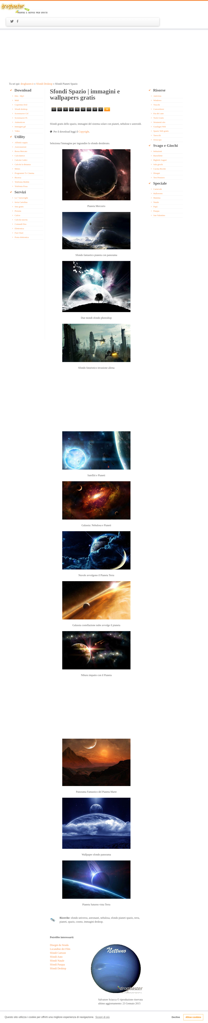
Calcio (17, 202)
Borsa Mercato (21, 138)
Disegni (156, 160)
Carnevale (157, 176)
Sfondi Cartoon (57, 939)
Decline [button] (176, 1017)
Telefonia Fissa (21, 173)
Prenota (18, 198)
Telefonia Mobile (22, 169)
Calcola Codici (21, 147)
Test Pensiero (158, 164)
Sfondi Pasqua (57, 951)
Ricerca (18, 164)
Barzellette (157, 142)
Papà (155, 193)
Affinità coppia (21, 129)
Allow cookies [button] (193, 1017)
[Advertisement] (104, 43)
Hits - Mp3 (19, 83)
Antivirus (157, 83)
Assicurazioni (20, 134)
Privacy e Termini (89, 1005)
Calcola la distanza (23, 151)
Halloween (157, 180)
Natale (155, 189)
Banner (77, 1005)
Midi (17, 87)
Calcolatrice (20, 142)
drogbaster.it (27, 70)
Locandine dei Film (60, 936)
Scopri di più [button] (102, 1017)
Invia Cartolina (21, 189)
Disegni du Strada (59, 932)
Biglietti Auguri (159, 147)
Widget (107, 1005)
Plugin (99, 1005)
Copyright (83, 118)
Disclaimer (116, 1005)
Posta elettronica (22, 224)
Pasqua (156, 198)
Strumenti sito (159, 109)
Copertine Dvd (21, 92)
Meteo (17, 156)
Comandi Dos (20, 211)
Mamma (156, 185)
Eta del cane (158, 100)
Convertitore (158, 96)
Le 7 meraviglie (21, 185)
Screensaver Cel (21, 100)
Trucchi (156, 92)
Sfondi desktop (21, 96)
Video (17, 118)
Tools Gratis (158, 105)
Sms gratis (19, 193)
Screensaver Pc (21, 105)
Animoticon (20, 109)
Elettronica (19, 215)
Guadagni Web (159, 113)
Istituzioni (157, 138)
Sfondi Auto (56, 943)
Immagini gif (20, 113)
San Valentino (158, 202)
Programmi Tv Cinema (24, 160)
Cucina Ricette (159, 156)
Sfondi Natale (57, 947)
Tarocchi (156, 122)
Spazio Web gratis (160, 118)
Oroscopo (157, 127)
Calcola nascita (21, 207)
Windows (157, 87)
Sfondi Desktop (43, 70)
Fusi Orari (19, 220)
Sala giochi (157, 151)
